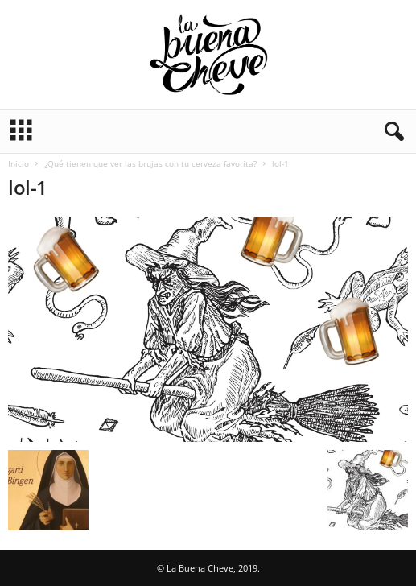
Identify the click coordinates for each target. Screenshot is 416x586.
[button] (391, 132)
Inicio (18, 163)
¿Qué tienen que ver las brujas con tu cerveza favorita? (150, 163)
